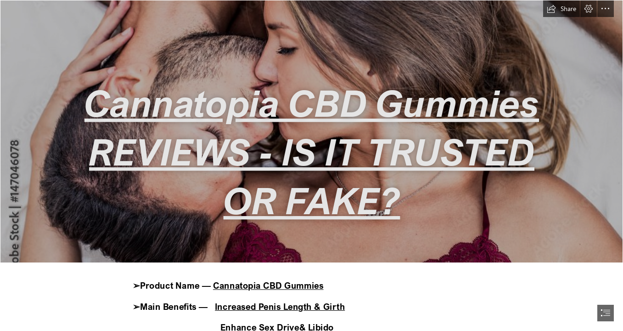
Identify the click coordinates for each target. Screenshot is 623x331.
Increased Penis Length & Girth (280, 306)
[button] (561, 8)
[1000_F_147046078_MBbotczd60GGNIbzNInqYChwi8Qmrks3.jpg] (311, 131)
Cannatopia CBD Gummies (268, 285)
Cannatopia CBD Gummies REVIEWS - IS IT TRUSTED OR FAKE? (311, 151)
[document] (311, 165)
